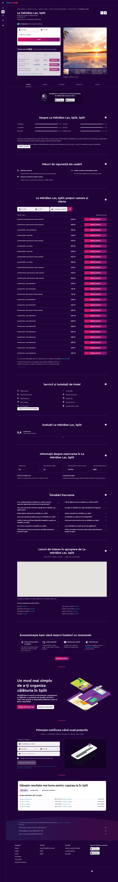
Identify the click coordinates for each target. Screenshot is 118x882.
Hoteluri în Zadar (67, 799)
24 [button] (31, 63)
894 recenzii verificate (35, 24)
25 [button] (35, 63)
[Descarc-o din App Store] (70, 100)
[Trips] (3, 20)
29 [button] (52, 63)
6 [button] (43, 50)
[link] (62, 658)
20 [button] (43, 59)
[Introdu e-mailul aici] (40, 754)
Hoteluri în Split (72, 9)
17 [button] (30, 59)
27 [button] (43, 63)
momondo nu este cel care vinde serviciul (63, 828)
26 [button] (39, 63)
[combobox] (40, 744)
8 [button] (66, 50)
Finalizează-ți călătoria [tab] (48, 790)
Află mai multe (65, 358)
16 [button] (56, 54)
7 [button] (47, 50)
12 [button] (39, 54)
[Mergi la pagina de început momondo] (12, 3)
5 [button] (39, 50)
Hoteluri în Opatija (25, 806)
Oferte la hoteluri (21, 9)
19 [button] (39, 59)
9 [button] (56, 50)
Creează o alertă (89, 647)
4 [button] (78, 46)
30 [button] (56, 63)
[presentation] (70, 100)
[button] (3, 3)
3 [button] (30, 50)
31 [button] (31, 67)
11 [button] (35, 54)
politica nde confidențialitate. (24, 767)
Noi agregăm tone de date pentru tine (63, 831)
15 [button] (52, 54)
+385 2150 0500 (22, 21)
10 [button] (31, 54)
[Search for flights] (3, 8)
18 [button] (35, 59)
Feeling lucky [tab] (34, 790)
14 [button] (47, 54)
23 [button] (56, 59)
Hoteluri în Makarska (25, 804)
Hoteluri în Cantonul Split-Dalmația (58, 9)
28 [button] (47, 63)
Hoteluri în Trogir (24, 801)
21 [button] (47, 59)
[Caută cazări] (3, 12)
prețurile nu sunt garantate (64, 822)
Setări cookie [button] (21, 366)
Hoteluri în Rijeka (67, 806)
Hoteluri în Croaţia (43, 9)
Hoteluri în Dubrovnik (26, 799)
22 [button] (52, 59)
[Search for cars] (3, 15)
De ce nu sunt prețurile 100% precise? (63, 834)
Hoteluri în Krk (66, 804)
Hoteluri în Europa (32, 9)
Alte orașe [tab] (24, 790)
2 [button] (56, 46)
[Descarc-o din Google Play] (59, 100)
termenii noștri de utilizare (47, 766)
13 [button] (43, 54)
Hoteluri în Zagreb (67, 801)
